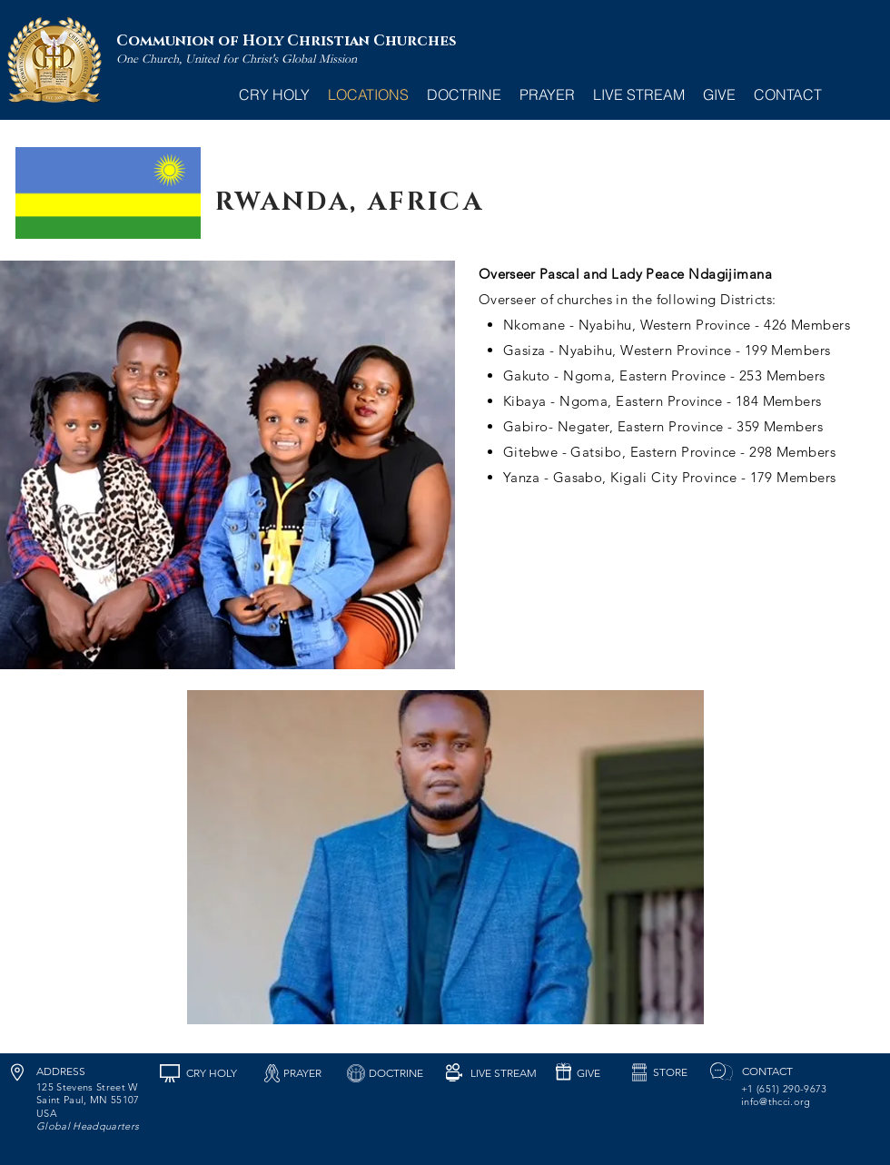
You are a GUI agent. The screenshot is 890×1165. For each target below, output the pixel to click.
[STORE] (670, 1072)
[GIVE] (588, 1073)
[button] (445, 857)
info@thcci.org (776, 1101)
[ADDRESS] (60, 1071)
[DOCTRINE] (395, 1073)
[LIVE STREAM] (503, 1073)
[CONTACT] (767, 1071)
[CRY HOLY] (211, 1073)
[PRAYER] (302, 1073)
